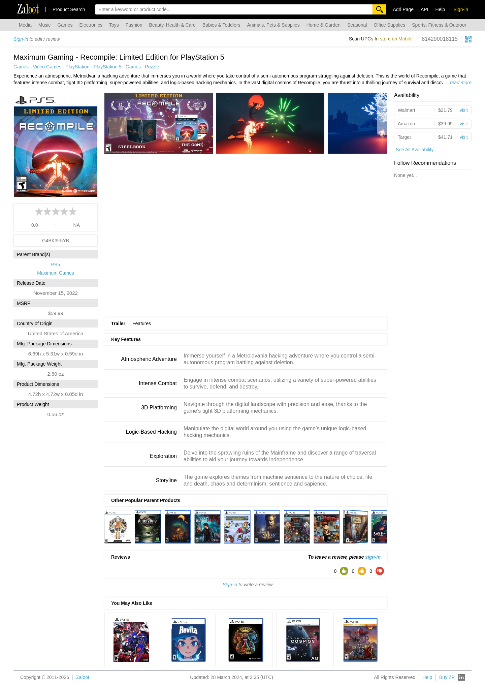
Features (141, 323)
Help (440, 9)
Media (25, 25)
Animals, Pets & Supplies (273, 25)
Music (44, 25)
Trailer (118, 323)
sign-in (373, 557)
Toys (114, 25)
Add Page (403, 9)
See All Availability (415, 149)
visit (464, 110)
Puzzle (152, 66)
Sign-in (20, 39)
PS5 (55, 264)
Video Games (47, 66)
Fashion (134, 25)
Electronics (90, 25)
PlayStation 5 (108, 66)
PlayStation (78, 66)
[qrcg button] (468, 39)
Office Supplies (389, 25)
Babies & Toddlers (221, 25)
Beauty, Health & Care (172, 25)
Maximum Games (55, 273)
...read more (458, 82)
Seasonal (357, 25)
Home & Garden (323, 25)
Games (64, 25)
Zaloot (82, 677)
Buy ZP (447, 677)
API (424, 9)
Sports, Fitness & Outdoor (439, 25)
